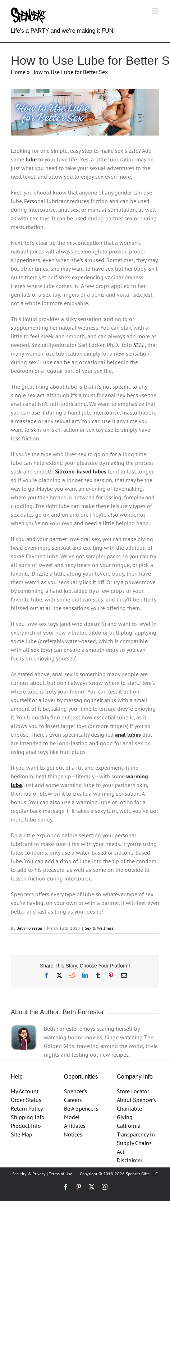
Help (17, 1077)
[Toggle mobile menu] (155, 11)
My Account (24, 1091)
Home (18, 72)
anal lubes (128, 734)
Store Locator (133, 1091)
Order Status (26, 1099)
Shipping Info (28, 1117)
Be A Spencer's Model (81, 1113)
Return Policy (27, 1108)
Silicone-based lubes (80, 471)
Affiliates (75, 1125)
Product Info (26, 1125)
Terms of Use (60, 1173)
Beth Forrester (29, 928)
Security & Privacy (29, 1173)
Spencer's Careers (75, 1095)
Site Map (21, 1134)
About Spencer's (136, 1099)
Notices (73, 1134)
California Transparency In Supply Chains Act (136, 1138)
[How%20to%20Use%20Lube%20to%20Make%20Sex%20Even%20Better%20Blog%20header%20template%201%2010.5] (85, 112)
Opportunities (81, 1077)
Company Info (135, 1077)
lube (31, 159)
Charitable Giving (129, 1113)
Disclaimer (129, 1160)
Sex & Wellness (99, 928)
